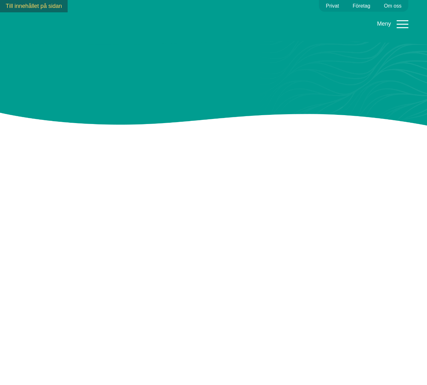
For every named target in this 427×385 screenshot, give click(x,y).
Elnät (122, 22)
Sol (231, 22)
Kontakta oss (397, 370)
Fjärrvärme (159, 22)
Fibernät (200, 22)
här (174, 285)
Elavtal (90, 22)
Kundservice (298, 22)
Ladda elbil (259, 25)
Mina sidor (391, 26)
